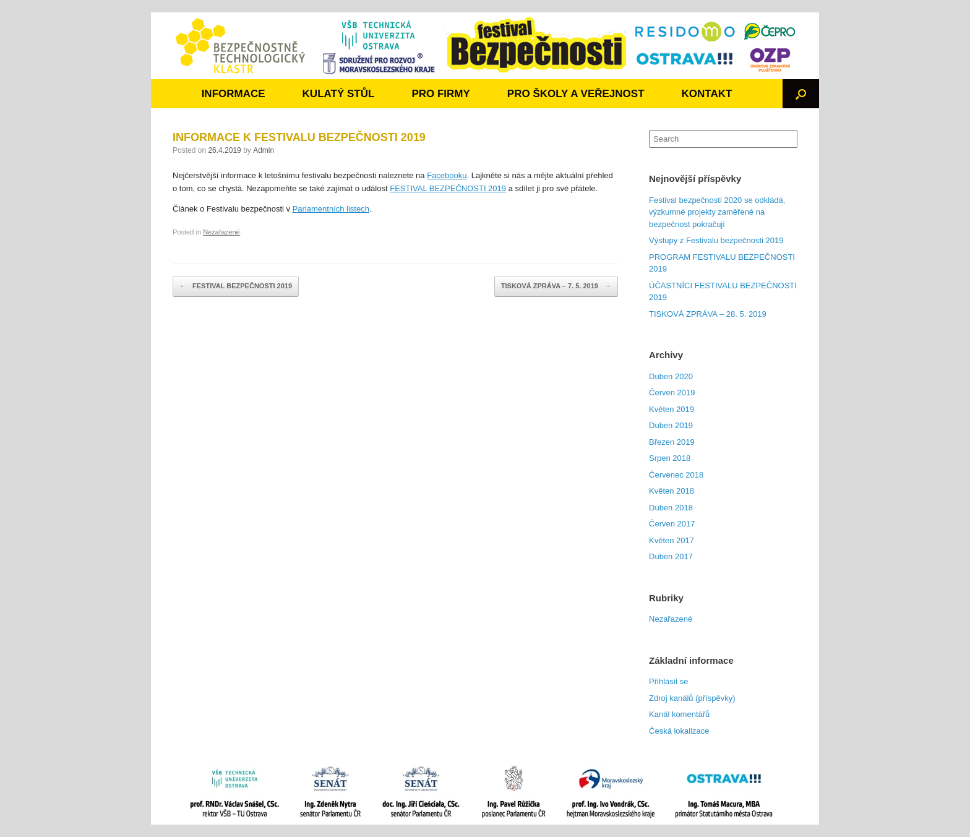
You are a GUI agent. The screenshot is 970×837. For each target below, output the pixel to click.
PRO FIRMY (440, 94)
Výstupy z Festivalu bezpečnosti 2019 (716, 240)
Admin (263, 150)
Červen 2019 (672, 392)
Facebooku (446, 175)
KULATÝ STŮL (339, 94)
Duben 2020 (671, 376)
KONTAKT (707, 94)
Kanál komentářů (679, 714)
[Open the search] (801, 93)
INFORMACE (233, 94)
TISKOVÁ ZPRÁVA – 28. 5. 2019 (707, 314)
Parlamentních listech (331, 208)
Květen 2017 (671, 540)
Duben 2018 (671, 507)
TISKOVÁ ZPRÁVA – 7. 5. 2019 (556, 286)
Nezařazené (221, 232)
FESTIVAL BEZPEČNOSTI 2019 (448, 188)
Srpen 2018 (669, 458)
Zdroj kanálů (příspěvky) (692, 698)
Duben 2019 (671, 425)
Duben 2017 (671, 556)
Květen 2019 (671, 409)
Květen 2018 (671, 491)
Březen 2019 (672, 442)
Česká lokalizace (679, 731)
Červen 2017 (672, 523)
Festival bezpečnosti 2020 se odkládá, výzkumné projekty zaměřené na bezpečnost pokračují (717, 212)
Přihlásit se (669, 681)
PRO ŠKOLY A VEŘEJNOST (576, 94)
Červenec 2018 (676, 474)
